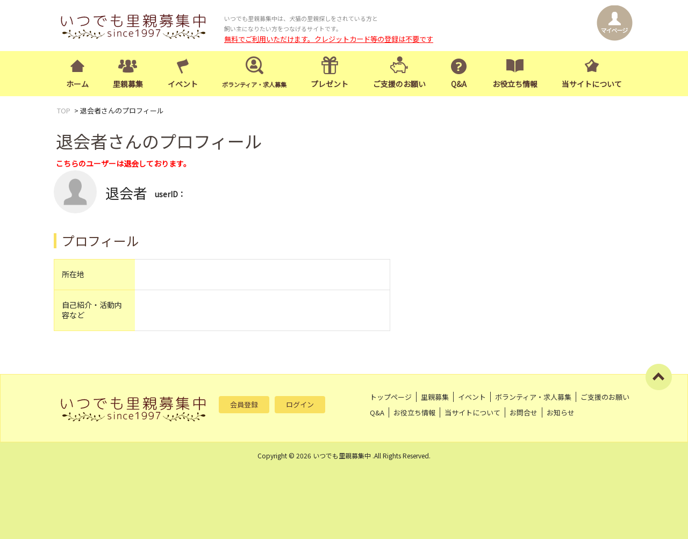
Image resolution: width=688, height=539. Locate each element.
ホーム (77, 83)
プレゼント (329, 83)
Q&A (459, 83)
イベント (183, 83)
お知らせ (561, 412)
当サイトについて (592, 83)
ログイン (300, 404)
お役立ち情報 (515, 83)
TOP (63, 110)
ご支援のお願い (399, 83)
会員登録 (244, 404)
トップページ (391, 397)
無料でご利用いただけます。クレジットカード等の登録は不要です (328, 39)
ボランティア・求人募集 (533, 397)
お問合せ (524, 412)
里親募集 (128, 83)
